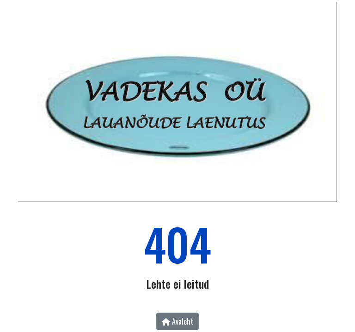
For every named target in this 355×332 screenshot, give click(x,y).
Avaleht (177, 321)
